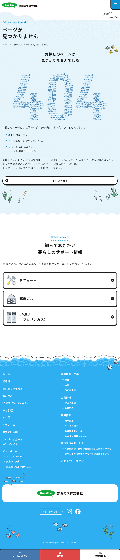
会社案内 (69, 408)
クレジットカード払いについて (12, 441)
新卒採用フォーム (73, 431)
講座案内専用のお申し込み (19, 466)
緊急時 (60, 556)
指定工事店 (70, 389)
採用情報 (66, 415)
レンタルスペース (15, 456)
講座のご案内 (13, 461)
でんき (6, 410)
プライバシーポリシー (73, 461)
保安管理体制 (10, 432)
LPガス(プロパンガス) (15, 403)
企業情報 (66, 397)
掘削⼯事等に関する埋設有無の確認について (87, 453)
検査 (67, 379)
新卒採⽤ (69, 420)
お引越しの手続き (12, 388)
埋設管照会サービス (72, 443)
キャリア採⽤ (71, 425)
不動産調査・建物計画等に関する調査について (88, 448)
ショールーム (10, 451)
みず (4, 417)
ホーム (5, 44)
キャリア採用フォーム (76, 436)
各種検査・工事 (70, 374)
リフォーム (8, 425)
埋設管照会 (100, 556)
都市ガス (7, 396)
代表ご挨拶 (70, 403)
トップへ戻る (60, 180)
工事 (67, 384)
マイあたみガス (20, 556)
